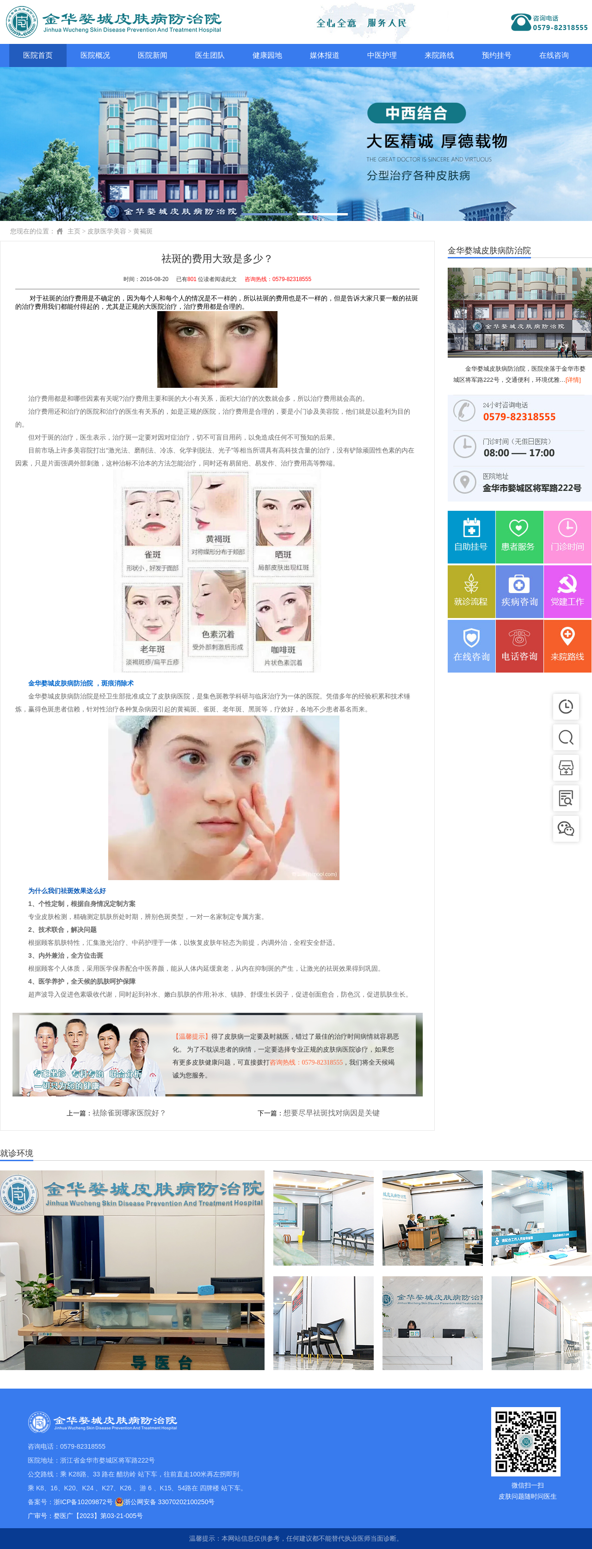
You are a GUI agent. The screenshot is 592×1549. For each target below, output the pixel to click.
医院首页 (38, 55)
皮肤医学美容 (106, 231)
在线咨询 (554, 55)
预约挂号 (497, 55)
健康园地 (267, 55)
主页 (74, 231)
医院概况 (95, 55)
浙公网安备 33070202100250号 (165, 1501)
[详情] (573, 379)
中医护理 (382, 55)
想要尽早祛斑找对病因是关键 (332, 1113)
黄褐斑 (143, 231)
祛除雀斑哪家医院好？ (129, 1113)
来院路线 (439, 55)
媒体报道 (324, 55)
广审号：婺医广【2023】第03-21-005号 (85, 1515)
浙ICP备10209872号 (83, 1502)
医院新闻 (152, 55)
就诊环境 (16, 1153)
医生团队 (210, 55)
